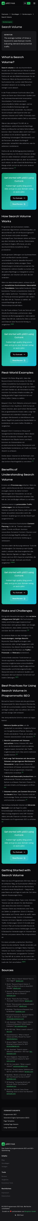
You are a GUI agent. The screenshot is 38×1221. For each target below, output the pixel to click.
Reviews (4, 1176)
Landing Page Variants (11, 1124)
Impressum (5, 1193)
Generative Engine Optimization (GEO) (16, 1118)
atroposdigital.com (13, 1046)
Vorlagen (4, 1166)
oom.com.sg (11, 1061)
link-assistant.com (20, 1026)
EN (25, 3)
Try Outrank (19, 198)
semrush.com (11, 995)
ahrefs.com (19, 981)
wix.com (9, 1031)
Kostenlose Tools (7, 1183)
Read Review (19, 204)
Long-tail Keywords (10, 1127)
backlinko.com (20, 1011)
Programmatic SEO (10, 1114)
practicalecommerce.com (15, 1019)
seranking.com (11, 1086)
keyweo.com (29, 1071)
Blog (3, 1160)
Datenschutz (6, 1196)
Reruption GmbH (30, 1211)
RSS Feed (19, 1215)
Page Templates (9, 1121)
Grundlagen (5, 1163)
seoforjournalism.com (20, 1066)
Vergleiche (5, 1180)
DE (28, 3)
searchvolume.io (12, 1039)
